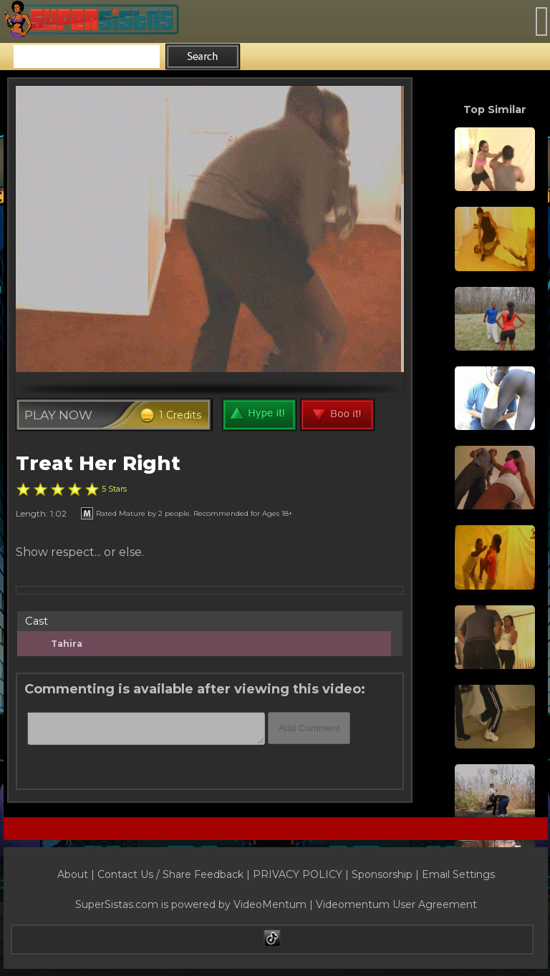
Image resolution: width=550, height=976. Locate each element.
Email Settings (458, 874)
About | (77, 874)
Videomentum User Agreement (396, 904)
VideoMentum (270, 904)
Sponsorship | (387, 874)
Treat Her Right (98, 463)
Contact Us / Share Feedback (170, 874)
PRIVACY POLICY (297, 874)
